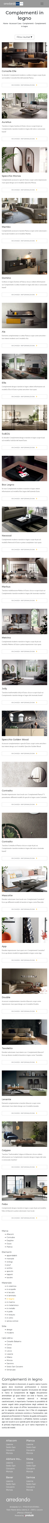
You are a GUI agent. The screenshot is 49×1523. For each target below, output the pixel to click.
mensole (10, 1259)
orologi (9, 1262)
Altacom (10, 1234)
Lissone (10, 1354)
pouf (9, 1265)
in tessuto (11, 1315)
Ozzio (9, 1244)
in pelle (10, 1311)
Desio (9, 1348)
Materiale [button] (7, 1283)
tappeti (10, 1274)
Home (5, 23)
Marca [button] (5, 1231)
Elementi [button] (7, 1252)
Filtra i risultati (24, 37)
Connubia (11, 1237)
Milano (9, 1357)
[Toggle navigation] (42, 3)
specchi (10, 1271)
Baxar (9, 1477)
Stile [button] (4, 1326)
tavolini (10, 1277)
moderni (10, 1333)
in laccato (11, 1292)
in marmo (11, 1302)
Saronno (10, 1363)
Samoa (30, 1477)
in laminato (11, 1296)
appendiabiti (12, 1255)
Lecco (9, 1351)
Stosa (29, 1459)
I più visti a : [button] (7, 1338)
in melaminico (13, 1305)
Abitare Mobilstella (18, 1459)
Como (9, 1345)
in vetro (10, 1318)
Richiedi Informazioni (23, 85)
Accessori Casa (15, 23)
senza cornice (12, 1321)
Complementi (28, 23)
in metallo (11, 1308)
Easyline (10, 1240)
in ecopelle (11, 1289)
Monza (9, 1360)
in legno (10, 1299)
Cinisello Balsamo (14, 1341)
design (9, 1330)
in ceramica (11, 1286)
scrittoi (9, 1268)
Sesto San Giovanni (15, 1367)
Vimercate (11, 1370)
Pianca (9, 1247)
